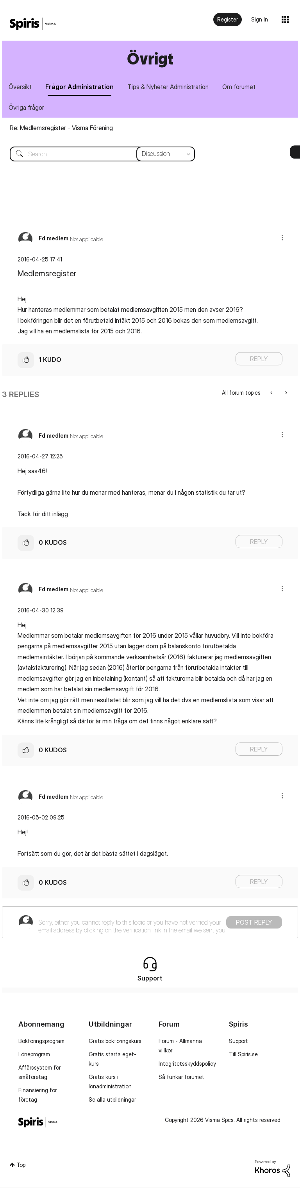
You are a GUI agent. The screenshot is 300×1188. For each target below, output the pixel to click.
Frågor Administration (81, 87)
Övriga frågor (27, 108)
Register (227, 19)
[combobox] (96, 155)
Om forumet (243, 87)
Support (238, 1042)
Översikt (20, 87)
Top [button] (20, 1166)
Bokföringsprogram (41, 1042)
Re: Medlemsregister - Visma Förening (61, 129)
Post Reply (254, 923)
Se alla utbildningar (112, 1100)
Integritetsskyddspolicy (187, 1064)
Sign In (259, 19)
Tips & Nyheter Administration (171, 87)
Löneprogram (34, 1055)
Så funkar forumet (181, 1078)
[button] (282, 239)
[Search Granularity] (165, 155)
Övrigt (150, 58)
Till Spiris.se (243, 1055)
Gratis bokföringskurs (115, 1042)
